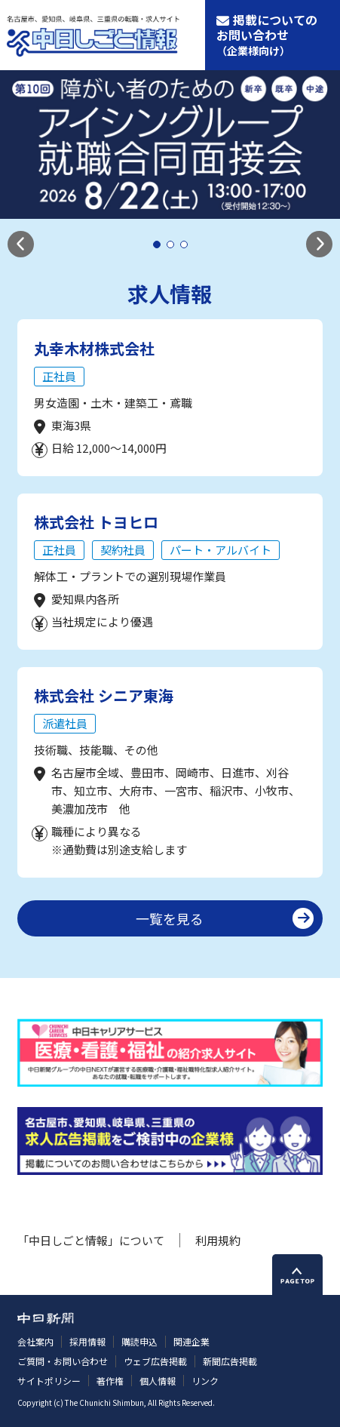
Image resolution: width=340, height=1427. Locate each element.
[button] (21, 244)
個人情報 (157, 1380)
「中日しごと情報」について (90, 1240)
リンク (205, 1380)
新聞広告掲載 (230, 1361)
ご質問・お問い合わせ (62, 1361)
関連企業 (191, 1341)
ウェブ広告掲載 (155, 1361)
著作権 (110, 1380)
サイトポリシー (49, 1380)
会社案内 (35, 1341)
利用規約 (217, 1240)
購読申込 (139, 1341)
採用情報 (87, 1341)
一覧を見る (170, 918)
